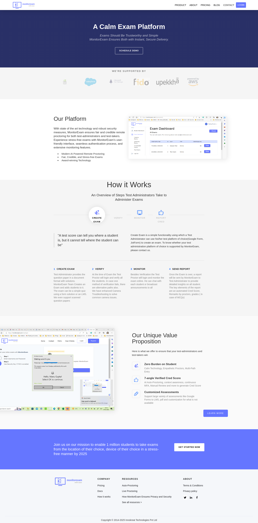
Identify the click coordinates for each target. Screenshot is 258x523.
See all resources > (132, 501)
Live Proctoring (129, 490)
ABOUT (193, 5)
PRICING (205, 5)
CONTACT (228, 5)
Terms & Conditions (193, 484)
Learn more (193, 412)
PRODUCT (180, 5)
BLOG (217, 5)
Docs (100, 490)
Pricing (100, 484)
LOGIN (241, 5)
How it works (103, 495)
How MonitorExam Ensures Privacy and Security (147, 495)
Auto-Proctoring (130, 484)
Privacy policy (190, 490)
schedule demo (129, 51)
